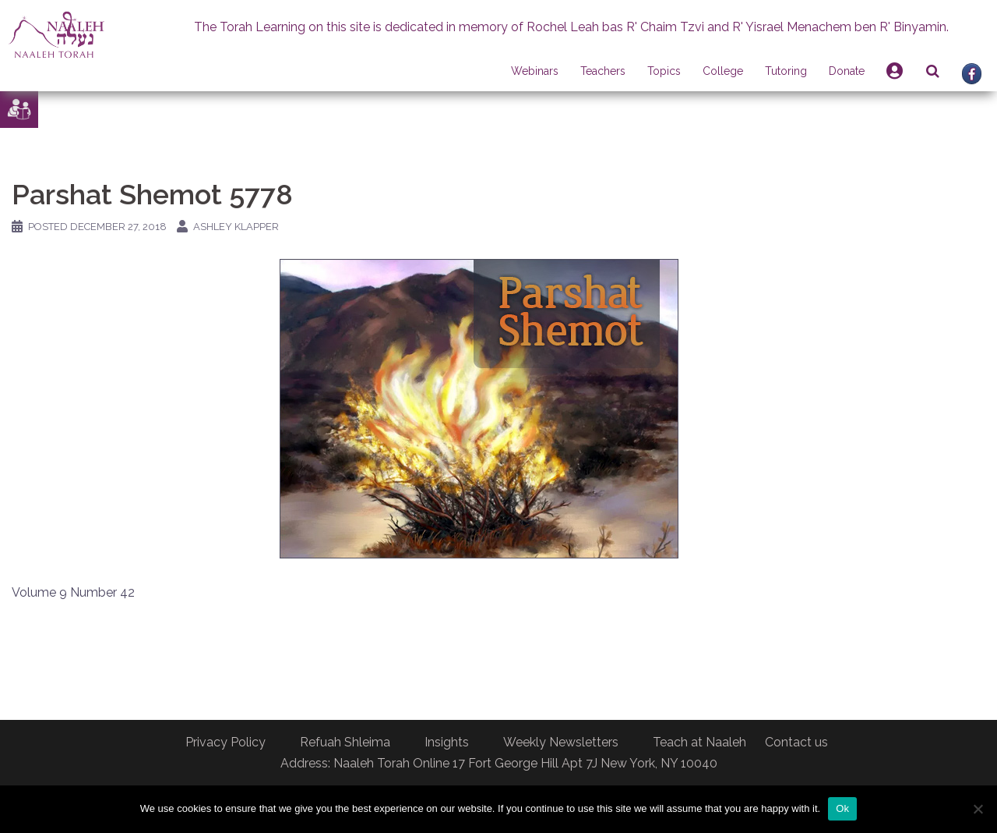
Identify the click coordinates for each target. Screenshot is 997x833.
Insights (447, 742)
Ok (842, 808)
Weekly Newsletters (560, 742)
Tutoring (786, 71)
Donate (847, 71)
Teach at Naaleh (699, 742)
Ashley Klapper (236, 226)
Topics (664, 71)
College (723, 71)
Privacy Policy (225, 742)
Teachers (602, 71)
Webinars (534, 71)
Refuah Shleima (345, 742)
